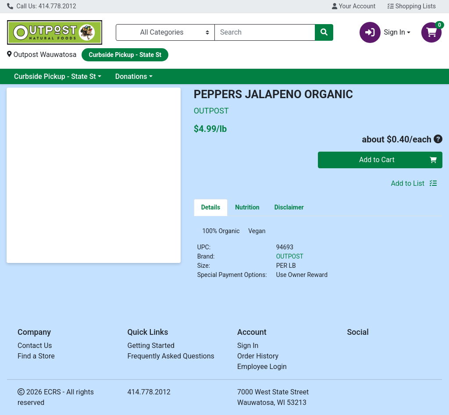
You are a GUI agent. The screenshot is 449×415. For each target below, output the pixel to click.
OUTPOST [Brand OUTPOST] (289, 258)
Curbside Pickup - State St (55, 76)
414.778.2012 (149, 392)
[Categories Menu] (165, 32)
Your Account (353, 6)
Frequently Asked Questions (171, 356)
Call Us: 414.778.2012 (41, 6)
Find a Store (36, 356)
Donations (131, 76)
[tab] (211, 207)
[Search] (264, 32)
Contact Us (35, 345)
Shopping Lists (412, 6)
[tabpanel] (318, 258)
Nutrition (247, 207)
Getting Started (151, 345)
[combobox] (264, 32)
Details (211, 207)
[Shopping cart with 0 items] (431, 32)
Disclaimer (289, 207)
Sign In (247, 345)
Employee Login (262, 366)
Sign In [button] (382, 32)
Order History (257, 356)
